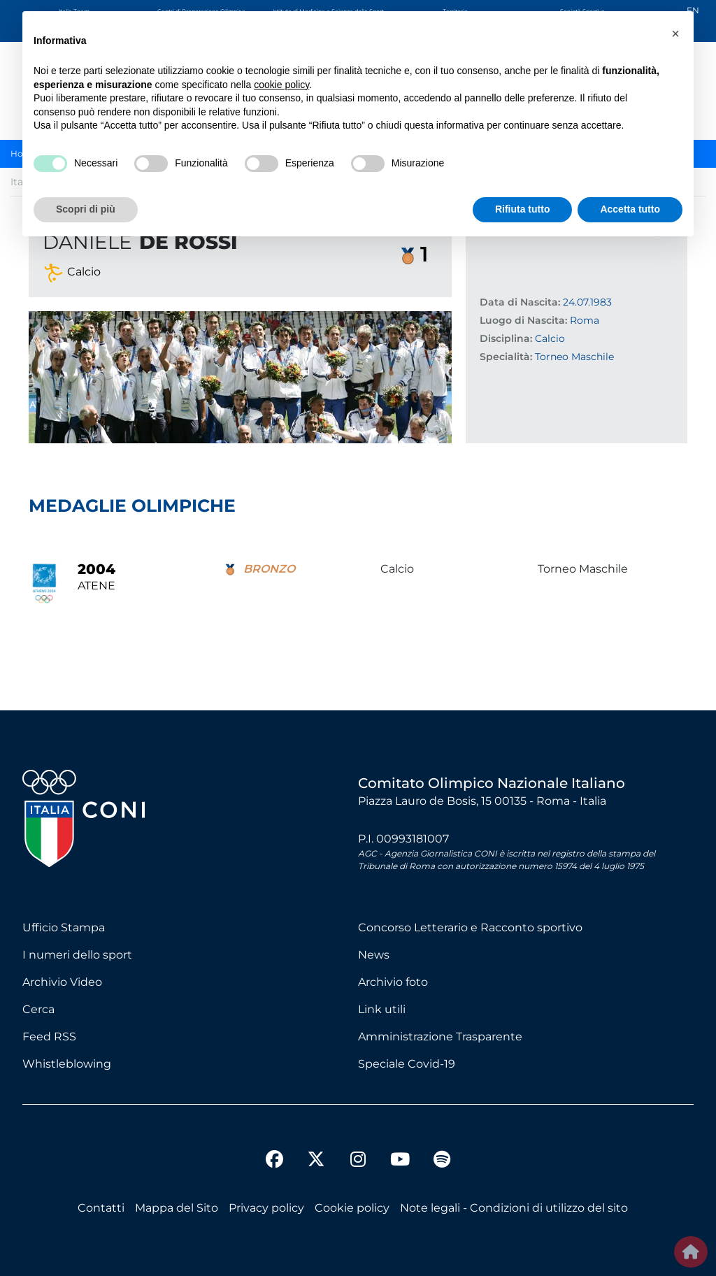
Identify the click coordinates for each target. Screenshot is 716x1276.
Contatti (101, 1207)
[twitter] (316, 1148)
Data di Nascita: (520, 302)
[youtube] (400, 1161)
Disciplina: (506, 338)
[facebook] (274, 1161)
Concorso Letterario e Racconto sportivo (470, 927)
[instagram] (358, 1161)
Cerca (38, 1009)
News (373, 954)
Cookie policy (352, 1207)
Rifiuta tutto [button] (522, 209)
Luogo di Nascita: (523, 320)
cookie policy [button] (281, 84)
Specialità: (506, 356)
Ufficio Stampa (63, 927)
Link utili (382, 1009)
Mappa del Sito (176, 1207)
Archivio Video (62, 982)
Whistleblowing (66, 1063)
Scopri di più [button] (85, 209)
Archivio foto (393, 982)
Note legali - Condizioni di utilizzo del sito (514, 1207)
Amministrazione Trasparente (440, 1036)
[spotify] (442, 1161)
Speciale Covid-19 (406, 1063)
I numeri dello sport (77, 954)
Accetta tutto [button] (630, 209)
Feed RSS (49, 1036)
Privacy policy (266, 1207)
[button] (675, 33)
